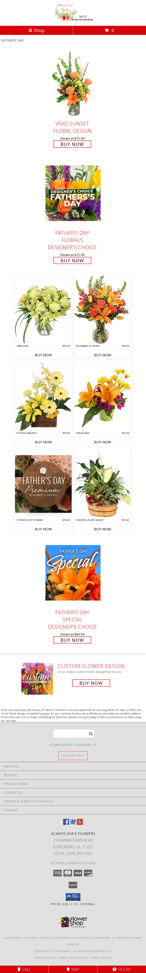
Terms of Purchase (74, 957)
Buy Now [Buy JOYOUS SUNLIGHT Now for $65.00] (43, 442)
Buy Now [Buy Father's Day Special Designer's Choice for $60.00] (72, 640)
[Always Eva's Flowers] (73, 20)
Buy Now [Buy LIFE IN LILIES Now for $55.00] (102, 442)
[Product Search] (73, 733)
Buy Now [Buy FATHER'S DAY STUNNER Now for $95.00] (43, 529)
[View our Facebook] (66, 823)
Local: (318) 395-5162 (73, 853)
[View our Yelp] (80, 823)
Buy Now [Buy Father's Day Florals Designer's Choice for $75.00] (72, 260)
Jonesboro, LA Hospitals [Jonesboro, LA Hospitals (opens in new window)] (72, 937)
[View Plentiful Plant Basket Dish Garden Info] (102, 483)
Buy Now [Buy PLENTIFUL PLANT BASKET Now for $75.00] (102, 529)
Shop (36, 30)
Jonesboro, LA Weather (52, 951)
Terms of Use (101, 957)
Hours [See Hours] (122, 969)
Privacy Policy (45, 957)
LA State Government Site (92, 951)
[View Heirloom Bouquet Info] (43, 309)
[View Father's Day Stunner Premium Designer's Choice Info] (43, 483)
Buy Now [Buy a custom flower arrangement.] (91, 683)
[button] (73, 897)
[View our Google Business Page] (73, 823)
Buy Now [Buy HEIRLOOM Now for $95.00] (43, 355)
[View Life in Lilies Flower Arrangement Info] (102, 396)
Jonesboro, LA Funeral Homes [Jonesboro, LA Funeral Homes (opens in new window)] (27, 937)
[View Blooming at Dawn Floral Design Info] (102, 309)
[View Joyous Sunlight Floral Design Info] (43, 396)
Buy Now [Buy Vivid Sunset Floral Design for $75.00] (72, 144)
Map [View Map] (73, 969)
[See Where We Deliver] (73, 755)
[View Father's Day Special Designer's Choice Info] (73, 572)
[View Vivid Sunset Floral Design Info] (73, 84)
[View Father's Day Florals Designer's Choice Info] (73, 193)
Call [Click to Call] (24, 969)
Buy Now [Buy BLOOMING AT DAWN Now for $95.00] (102, 355)
